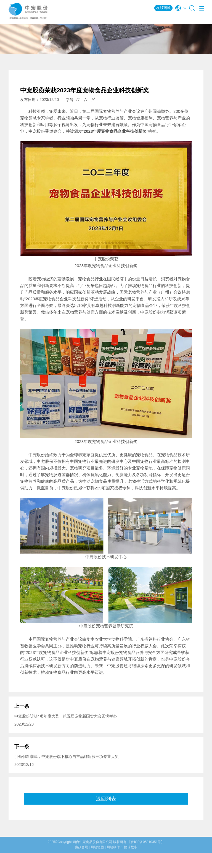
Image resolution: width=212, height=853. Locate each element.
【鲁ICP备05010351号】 (146, 842)
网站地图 (97, 847)
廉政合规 (81, 847)
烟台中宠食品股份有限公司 (92, 842)
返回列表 (106, 799)
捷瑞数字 (130, 847)
